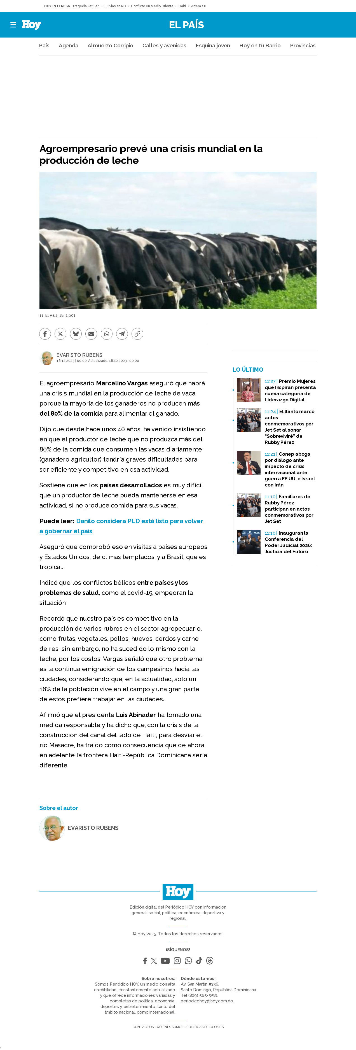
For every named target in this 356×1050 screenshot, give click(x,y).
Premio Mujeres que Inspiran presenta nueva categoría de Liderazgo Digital (290, 390)
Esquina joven (213, 45)
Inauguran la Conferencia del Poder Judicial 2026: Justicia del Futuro (288, 542)
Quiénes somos (170, 1027)
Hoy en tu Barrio (259, 45)
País (44, 45)
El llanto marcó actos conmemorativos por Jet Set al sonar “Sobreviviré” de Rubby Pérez (290, 427)
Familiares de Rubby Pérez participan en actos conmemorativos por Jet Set (289, 509)
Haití (182, 6)
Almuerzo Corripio (110, 45)
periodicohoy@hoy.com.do (207, 1001)
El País (186, 25)
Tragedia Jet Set (85, 6)
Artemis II (198, 6)
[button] (13, 25)
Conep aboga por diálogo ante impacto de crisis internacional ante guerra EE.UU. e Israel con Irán (290, 469)
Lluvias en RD (115, 6)
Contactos (143, 1027)
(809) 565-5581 (203, 995)
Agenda (68, 45)
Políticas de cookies (205, 1027)
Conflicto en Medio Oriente (152, 6)
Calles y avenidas (164, 45)
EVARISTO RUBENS (79, 355)
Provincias (303, 45)
